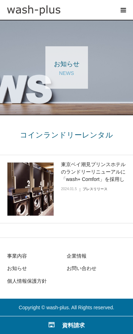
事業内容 (17, 256)
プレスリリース (95, 189)
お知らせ (17, 268)
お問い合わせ (81, 268)
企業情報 (77, 256)
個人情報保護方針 (27, 281)
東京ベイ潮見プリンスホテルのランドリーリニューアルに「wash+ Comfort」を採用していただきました (93, 175)
